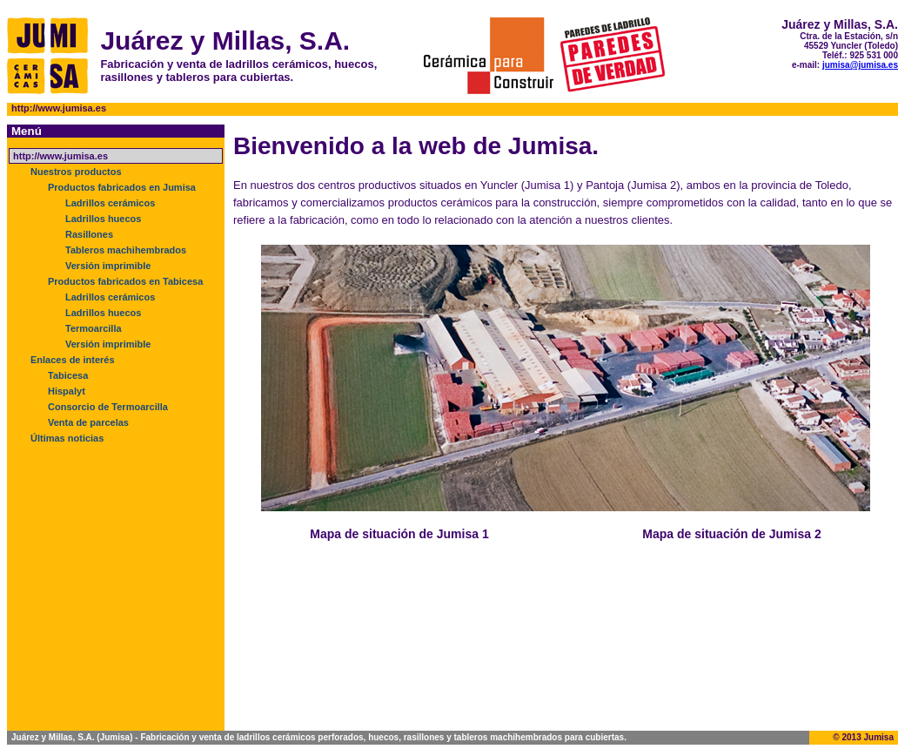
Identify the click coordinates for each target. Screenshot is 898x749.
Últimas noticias (67, 438)
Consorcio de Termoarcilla (108, 406)
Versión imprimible (108, 265)
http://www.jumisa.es (60, 156)
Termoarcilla (93, 328)
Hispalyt (66, 391)
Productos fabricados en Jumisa (122, 187)
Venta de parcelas (88, 422)
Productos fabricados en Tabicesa (125, 281)
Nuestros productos (76, 171)
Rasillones (89, 234)
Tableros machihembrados (125, 250)
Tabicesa (68, 375)
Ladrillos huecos (103, 218)
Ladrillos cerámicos (110, 203)
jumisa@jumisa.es (860, 65)
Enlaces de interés (72, 359)
